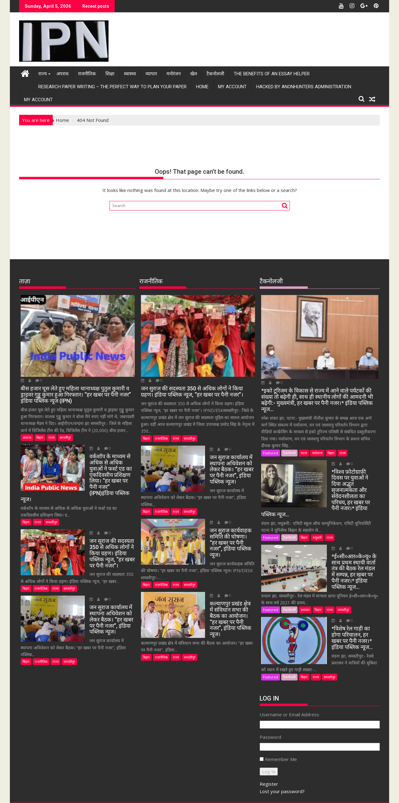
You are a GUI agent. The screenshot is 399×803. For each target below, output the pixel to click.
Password (270, 705)
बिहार (39, 437)
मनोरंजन (174, 73)
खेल (193, 73)
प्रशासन (305, 591)
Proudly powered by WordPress (158, 793)
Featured (270, 452)
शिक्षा (109, 73)
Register (269, 752)
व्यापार (151, 73)
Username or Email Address (289, 683)
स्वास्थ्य (130, 73)
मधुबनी (317, 524)
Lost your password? (282, 759)
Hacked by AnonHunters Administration (303, 86)
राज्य (42, 73)
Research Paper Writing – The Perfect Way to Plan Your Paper (112, 86)
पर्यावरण (317, 452)
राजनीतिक (87, 73)
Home (202, 86)
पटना (304, 452)
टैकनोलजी (215, 73)
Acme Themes (260, 793)
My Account (232, 86)
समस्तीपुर (65, 437)
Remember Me (281, 727)
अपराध (62, 73)
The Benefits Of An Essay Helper (272, 73)
